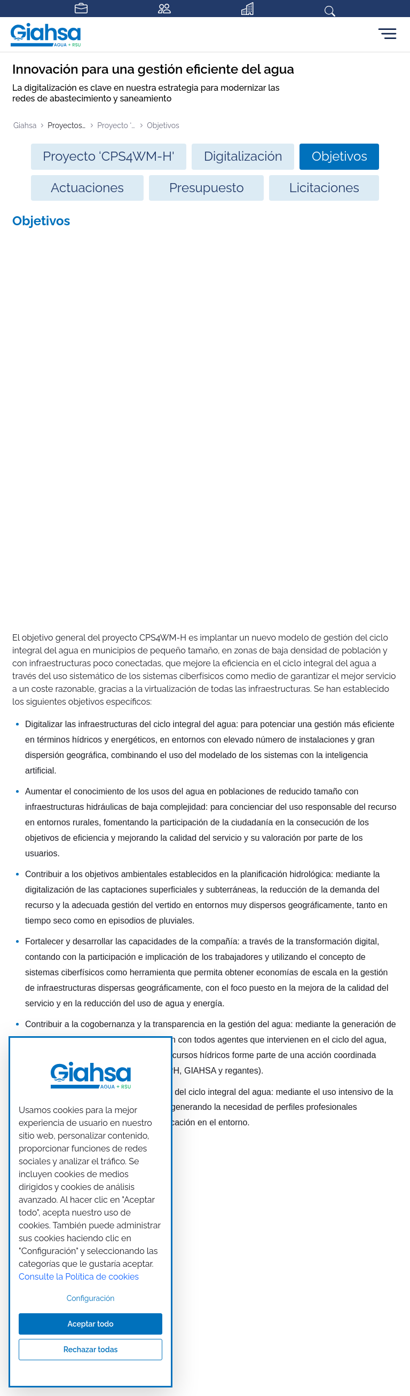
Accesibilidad (323, 1017)
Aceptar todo (90, 1324)
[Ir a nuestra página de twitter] (205, 905)
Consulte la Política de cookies (79, 1277)
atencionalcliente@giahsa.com (338, 970)
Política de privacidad (147, 1017)
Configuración (91, 1298)
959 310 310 (304, 945)
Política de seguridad (242, 1017)
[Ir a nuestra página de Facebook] (188, 905)
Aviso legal (69, 1017)
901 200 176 (304, 933)
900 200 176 (305, 957)
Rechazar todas (91, 1349)
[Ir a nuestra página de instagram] (222, 905)
